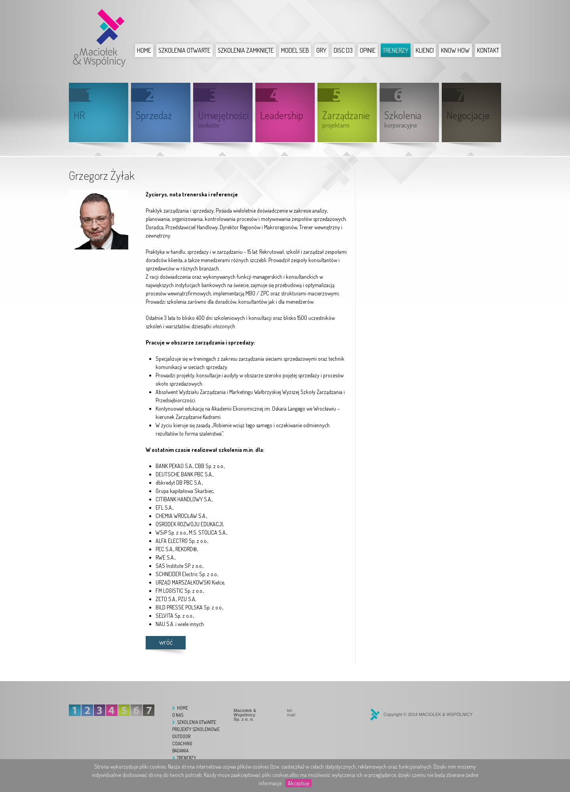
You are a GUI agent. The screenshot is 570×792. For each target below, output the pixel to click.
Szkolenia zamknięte (246, 50)
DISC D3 (343, 50)
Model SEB (295, 50)
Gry (321, 50)
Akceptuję (298, 783)
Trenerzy (395, 50)
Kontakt (488, 50)
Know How (455, 50)
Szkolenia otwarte (184, 50)
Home (144, 50)
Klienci (425, 50)
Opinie (368, 50)
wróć (166, 642)
